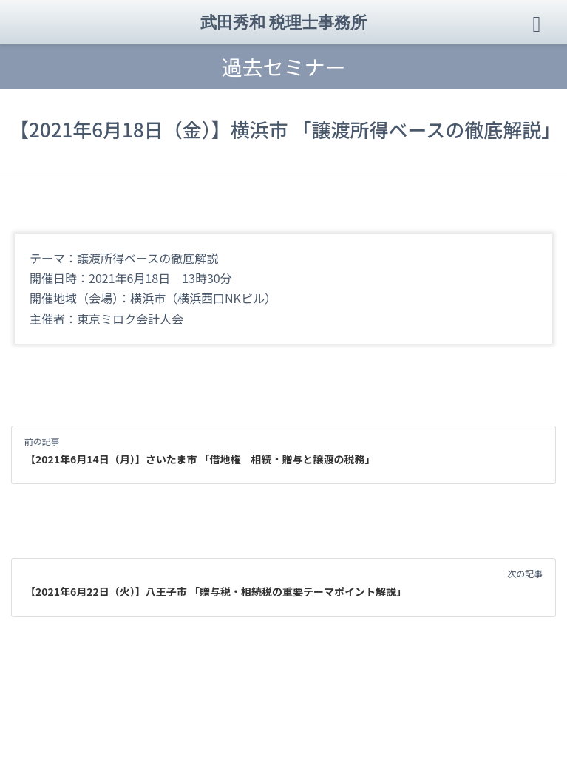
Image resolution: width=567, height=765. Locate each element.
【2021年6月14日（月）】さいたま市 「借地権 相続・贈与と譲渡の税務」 (200, 459)
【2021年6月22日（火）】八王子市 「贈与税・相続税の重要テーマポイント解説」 (216, 591)
